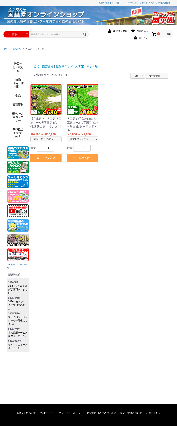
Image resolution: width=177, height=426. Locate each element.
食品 (18, 95)
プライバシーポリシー (71, 413)
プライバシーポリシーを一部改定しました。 (17, 320)
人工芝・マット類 (86, 66)
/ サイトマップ (147, 3)
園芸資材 (18, 104)
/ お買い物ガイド (106, 3)
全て (36, 66)
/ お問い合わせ (163, 3)
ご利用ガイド (47, 413)
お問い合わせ (153, 413)
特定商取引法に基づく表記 (101, 413)
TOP (6, 48)
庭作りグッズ (64, 66)
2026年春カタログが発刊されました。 (17, 305)
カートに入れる (46, 158)
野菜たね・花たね (18, 67)
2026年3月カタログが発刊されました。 (17, 289)
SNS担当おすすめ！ (18, 133)
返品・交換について (131, 413)
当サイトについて (26, 413)
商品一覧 (17, 48)
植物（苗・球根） (18, 83)
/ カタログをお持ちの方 (127, 3)
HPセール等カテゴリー (18, 117)
